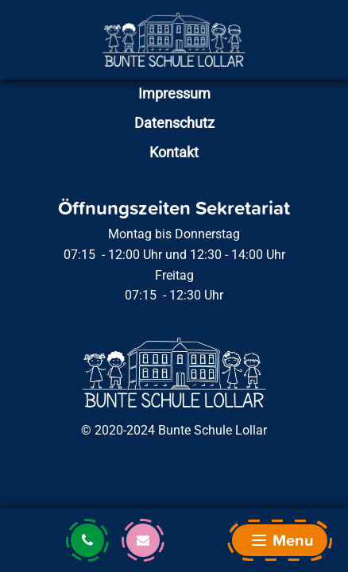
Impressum (174, 93)
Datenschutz (174, 122)
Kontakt (174, 152)
